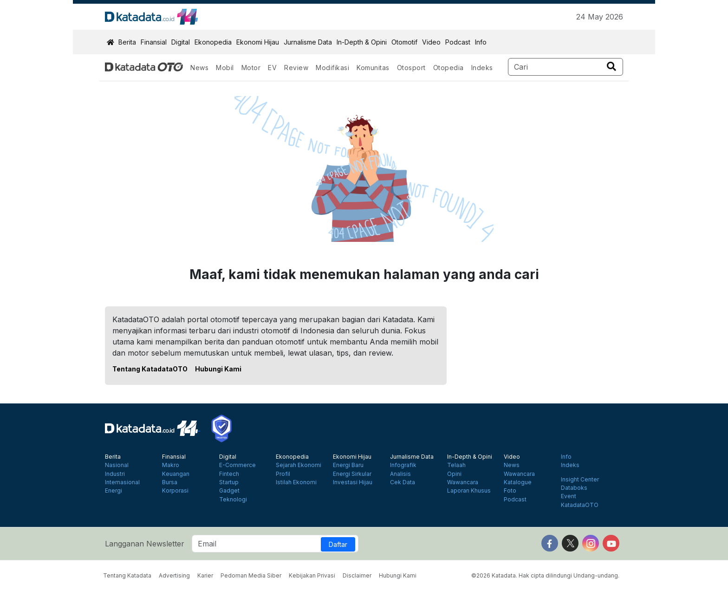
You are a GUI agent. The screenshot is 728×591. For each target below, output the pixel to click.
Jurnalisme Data (308, 42)
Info (481, 42)
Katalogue (518, 482)
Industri (115, 474)
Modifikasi (332, 67)
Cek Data (402, 482)
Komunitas (373, 67)
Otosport (411, 67)
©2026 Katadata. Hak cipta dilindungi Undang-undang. (545, 575)
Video (431, 42)
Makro (170, 465)
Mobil (225, 67)
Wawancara (462, 482)
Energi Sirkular (352, 474)
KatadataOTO (579, 505)
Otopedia (448, 67)
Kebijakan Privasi (312, 575)
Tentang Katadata (127, 575)
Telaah (456, 465)
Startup (229, 482)
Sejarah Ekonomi (298, 465)
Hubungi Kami (218, 369)
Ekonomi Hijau (257, 42)
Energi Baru (348, 465)
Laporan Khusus (469, 490)
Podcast (457, 42)
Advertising (174, 575)
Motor (251, 67)
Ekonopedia (213, 42)
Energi (113, 490)
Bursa (169, 482)
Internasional (122, 482)
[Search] (566, 67)
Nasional (117, 465)
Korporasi (175, 490)
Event (568, 496)
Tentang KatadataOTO (150, 369)
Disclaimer (357, 575)
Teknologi (233, 499)
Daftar (338, 544)
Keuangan (175, 474)
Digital (180, 42)
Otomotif (404, 42)
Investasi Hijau (352, 482)
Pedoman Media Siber (251, 575)
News (199, 67)
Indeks (482, 67)
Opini (454, 474)
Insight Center (580, 479)
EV (272, 67)
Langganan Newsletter (144, 543)
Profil (283, 474)
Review (296, 67)
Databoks (574, 488)
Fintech (229, 474)
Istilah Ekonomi (296, 482)
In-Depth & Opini (362, 42)
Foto (510, 490)
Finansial (154, 42)
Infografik (403, 465)
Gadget (229, 490)
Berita (127, 42)
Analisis (400, 474)
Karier (205, 575)
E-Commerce (237, 465)
